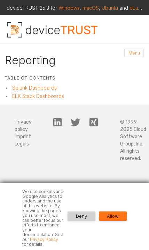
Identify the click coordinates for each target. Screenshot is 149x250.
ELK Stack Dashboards (38, 96)
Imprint (23, 137)
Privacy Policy (44, 239)
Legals (22, 144)
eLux (135, 8)
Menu (134, 53)
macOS (91, 8)
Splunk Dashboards (34, 88)
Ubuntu (110, 8)
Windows (69, 8)
